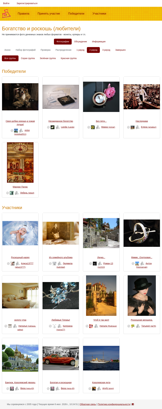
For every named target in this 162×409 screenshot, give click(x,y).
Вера (27, 388)
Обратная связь (88, 404)
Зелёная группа (48, 58)
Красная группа (69, 58)
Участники (101, 13)
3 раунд (106, 50)
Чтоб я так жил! (101, 320)
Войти (6, 3)
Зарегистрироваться (27, 3)
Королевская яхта (101, 382)
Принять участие (49, 13)
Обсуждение (80, 41)
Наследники (142, 121)
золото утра (20, 320)
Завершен (120, 50)
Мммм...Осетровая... (141, 257)
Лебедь (27, 193)
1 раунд (80, 50)
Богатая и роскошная (61, 382)
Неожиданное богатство (60, 121)
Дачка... (101, 257)
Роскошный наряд (20, 257)
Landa (67, 127)
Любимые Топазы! (61, 320)
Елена (148, 127)
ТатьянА (148, 326)
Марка (108, 127)
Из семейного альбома (60, 257)
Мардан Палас (20, 187)
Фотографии (62, 41)
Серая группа (28, 58)
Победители (77, 13)
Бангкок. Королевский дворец (20, 382)
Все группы (10, 58)
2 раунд (93, 50)
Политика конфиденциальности (114, 404)
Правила (25, 13)
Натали (108, 326)
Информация (99, 41)
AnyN (108, 388)
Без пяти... (101, 121)
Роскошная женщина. (142, 320)
